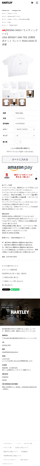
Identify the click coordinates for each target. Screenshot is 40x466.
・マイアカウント (7, 443)
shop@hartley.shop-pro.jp (10, 352)
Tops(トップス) (12, 19)
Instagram (5, 377)
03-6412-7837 (6, 345)
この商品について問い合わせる (12, 281)
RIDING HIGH (12, 25)
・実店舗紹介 (24, 451)
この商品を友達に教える (10, 277)
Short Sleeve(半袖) (24, 19)
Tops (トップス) (12, 13)
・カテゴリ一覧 (27, 443)
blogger (4, 380)
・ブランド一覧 (6, 447)
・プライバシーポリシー (9, 459)
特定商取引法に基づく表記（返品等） (14, 273)
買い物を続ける (7, 285)
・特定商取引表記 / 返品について (11, 455)
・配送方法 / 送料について (10, 451)
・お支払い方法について (21, 447)
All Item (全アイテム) (14, 16)
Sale (9, 22)
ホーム (4, 13)
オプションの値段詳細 (9, 270)
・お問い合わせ (23, 459)
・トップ (17, 443)
